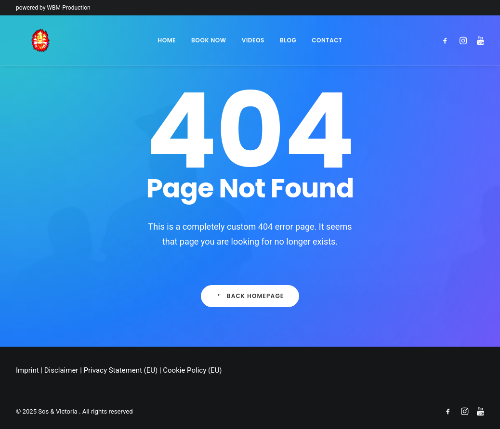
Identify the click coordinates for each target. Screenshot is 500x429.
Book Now (208, 40)
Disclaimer (61, 370)
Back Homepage (250, 296)
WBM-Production (68, 7)
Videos (253, 40)
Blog (288, 40)
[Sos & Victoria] (26, 40)
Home (167, 40)
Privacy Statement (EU (119, 370)
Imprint (27, 370)
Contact (327, 40)
